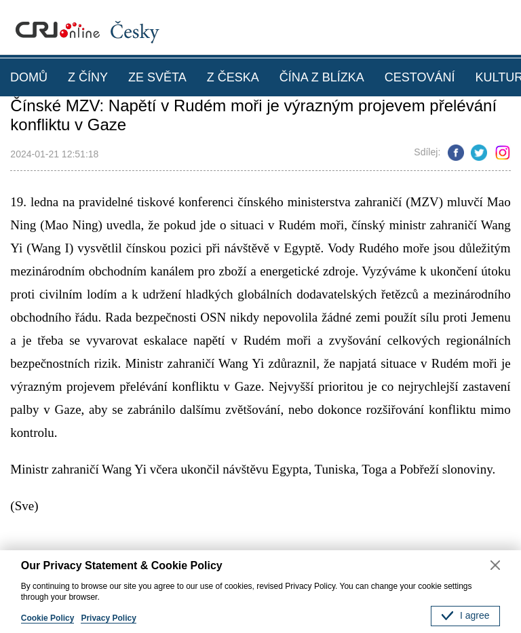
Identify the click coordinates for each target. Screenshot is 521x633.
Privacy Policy (108, 618)
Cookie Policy (48, 618)
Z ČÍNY (88, 77)
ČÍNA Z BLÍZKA (321, 77)
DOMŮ (28, 77)
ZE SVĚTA (157, 77)
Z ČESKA (233, 77)
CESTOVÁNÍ (420, 77)
